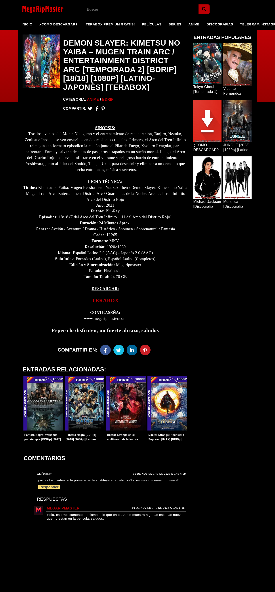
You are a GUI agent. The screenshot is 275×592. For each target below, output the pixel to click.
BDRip (108, 99)
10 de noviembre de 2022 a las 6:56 (158, 507)
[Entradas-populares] (43, 403)
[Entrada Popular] (207, 63)
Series (175, 24)
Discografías (220, 24)
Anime (193, 24)
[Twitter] (90, 108)
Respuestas (52, 499)
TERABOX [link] (105, 300)
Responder (49, 487)
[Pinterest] (103, 108)
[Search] (204, 9)
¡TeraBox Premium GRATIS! (109, 24)
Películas (152, 24)
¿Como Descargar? (58, 24)
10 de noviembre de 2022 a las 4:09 (159, 473)
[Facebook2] (97, 108)
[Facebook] (105, 350)
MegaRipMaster (63, 508)
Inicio (27, 24)
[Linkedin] (132, 350)
